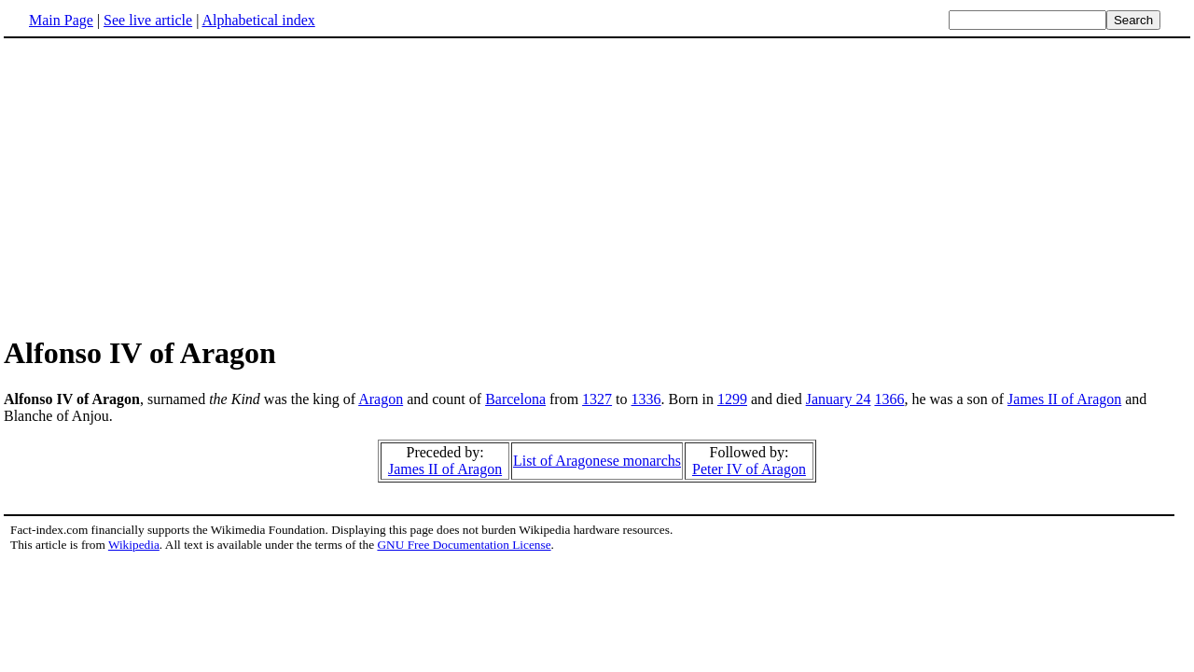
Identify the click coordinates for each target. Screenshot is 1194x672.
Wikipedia (134, 545)
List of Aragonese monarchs (597, 461)
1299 (732, 399)
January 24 (838, 399)
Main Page (61, 20)
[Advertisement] (597, 185)
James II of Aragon (1064, 399)
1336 (646, 399)
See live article (148, 20)
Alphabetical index (257, 20)
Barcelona (515, 399)
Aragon (380, 399)
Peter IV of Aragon (749, 469)
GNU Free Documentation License (463, 545)
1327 (597, 399)
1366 (889, 399)
